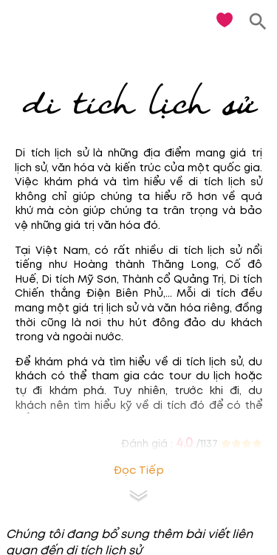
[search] (258, 22)
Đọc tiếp (138, 470)
